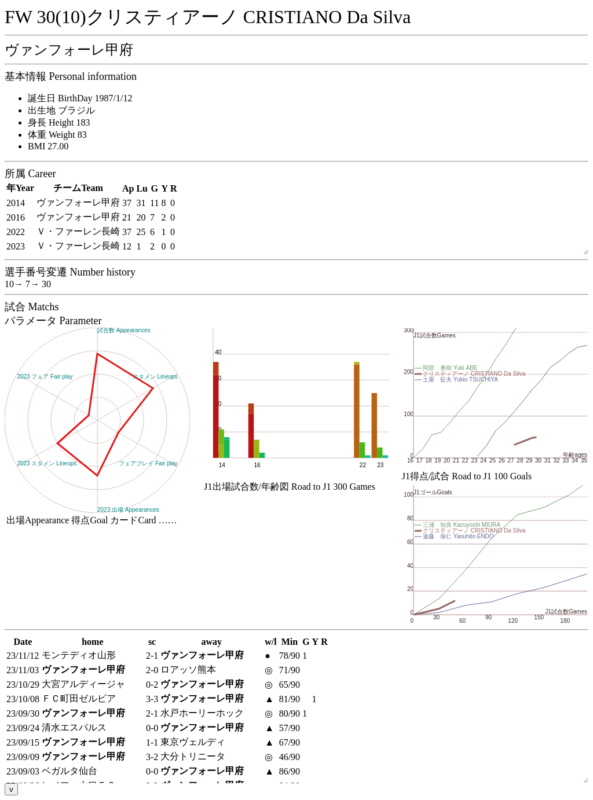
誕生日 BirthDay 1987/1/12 (80, 98)
